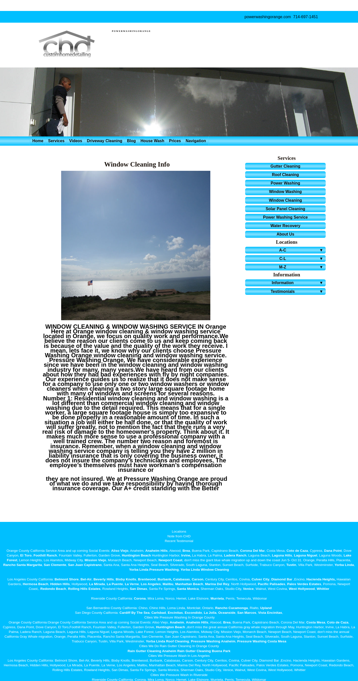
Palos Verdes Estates (304, 584)
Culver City (260, 579)
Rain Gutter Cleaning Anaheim (152, 651)
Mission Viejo (95, 560)
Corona (140, 598)
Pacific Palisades (271, 584)
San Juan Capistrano (85, 565)
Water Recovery (285, 226)
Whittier (323, 589)
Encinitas (175, 613)
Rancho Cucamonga (231, 608)
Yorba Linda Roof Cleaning (167, 641)
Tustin (290, 565)
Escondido (193, 613)
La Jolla (210, 613)
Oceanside (226, 613)
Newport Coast (170, 560)
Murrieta (217, 598)
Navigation (196, 141)
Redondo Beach (53, 589)
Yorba (339, 565)
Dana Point (333, 551)
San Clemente (55, 565)
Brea (186, 551)
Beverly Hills (103, 579)
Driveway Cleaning (104, 141)
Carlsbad (158, 613)
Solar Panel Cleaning (285, 209)
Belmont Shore (67, 579)
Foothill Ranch (45, 555)
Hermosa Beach (35, 584)
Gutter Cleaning (285, 166)
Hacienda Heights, (321, 579)
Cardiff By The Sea (135, 613)
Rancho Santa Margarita (22, 565)
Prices (175, 141)
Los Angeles (151, 584)
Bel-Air (86, 579)
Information (298, 282)
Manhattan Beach (189, 584)
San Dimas (138, 589)
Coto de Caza (297, 551)
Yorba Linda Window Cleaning (204, 569)
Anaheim (177, 622)
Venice (248, 589)
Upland (266, 608)
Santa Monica (188, 589)
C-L (302, 258)
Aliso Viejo (119, 551)
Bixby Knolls (126, 579)
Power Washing (285, 183)
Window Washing (285, 191)
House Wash (152, 141)
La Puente (115, 584)
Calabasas (181, 579)
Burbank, (165, 579)
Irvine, (186, 555)
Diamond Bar (281, 579)
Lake (347, 555)
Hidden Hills (60, 584)
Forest (12, 560)
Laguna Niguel (305, 555)
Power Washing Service (285, 217)
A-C (302, 250)
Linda (349, 565)
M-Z (302, 267)
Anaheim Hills (156, 551)
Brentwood (147, 579)
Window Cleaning (285, 200)
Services (56, 141)
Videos (75, 141)
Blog (131, 141)
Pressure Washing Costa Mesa (261, 641)
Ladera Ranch (235, 555)
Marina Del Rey (217, 584)
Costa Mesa (315, 622)
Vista (262, 613)
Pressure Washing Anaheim (213, 641)
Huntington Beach (136, 555)
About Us (285, 234)
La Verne (132, 584)
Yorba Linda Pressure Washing (154, 569)
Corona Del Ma (252, 551)
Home (37, 141)
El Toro (25, 555)
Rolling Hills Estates (84, 589)
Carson (197, 579)
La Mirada (97, 584)
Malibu (168, 584)
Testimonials (298, 291)
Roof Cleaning (285, 175)
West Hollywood (302, 589)
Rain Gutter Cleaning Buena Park (203, 651)
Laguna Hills (282, 555)
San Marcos (246, 613)
